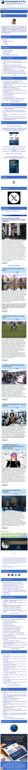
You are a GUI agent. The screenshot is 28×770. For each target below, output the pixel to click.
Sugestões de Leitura (7, 41)
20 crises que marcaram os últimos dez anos (13, 626)
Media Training (6, 593)
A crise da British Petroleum (9, 97)
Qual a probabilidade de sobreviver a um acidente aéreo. (14, 645)
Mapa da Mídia (6, 53)
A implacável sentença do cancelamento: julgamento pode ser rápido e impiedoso (12, 446)
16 (2, 536)
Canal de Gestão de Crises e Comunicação (12, 582)
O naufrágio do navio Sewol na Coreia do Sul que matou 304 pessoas (14, 662)
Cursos (6, 44)
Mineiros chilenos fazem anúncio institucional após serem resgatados (14, 680)
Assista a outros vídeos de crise (14, 685)
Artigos (15, 762)
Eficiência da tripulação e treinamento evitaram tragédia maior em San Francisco (14, 87)
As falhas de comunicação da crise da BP (12, 65)
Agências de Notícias (7, 51)
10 (11, 533)
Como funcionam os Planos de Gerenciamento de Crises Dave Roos (14, 84)
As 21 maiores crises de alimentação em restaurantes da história (14, 635)
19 (10, 536)
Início (3, 533)
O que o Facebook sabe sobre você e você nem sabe (14, 73)
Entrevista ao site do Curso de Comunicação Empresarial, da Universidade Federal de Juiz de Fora (14, 714)
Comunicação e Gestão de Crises (10, 54)
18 (7, 536)
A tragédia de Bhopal (7, 623)
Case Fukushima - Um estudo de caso (11, 629)
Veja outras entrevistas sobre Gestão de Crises (15, 718)
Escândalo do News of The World (10, 622)
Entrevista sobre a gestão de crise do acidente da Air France (14, 704)
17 (4, 536)
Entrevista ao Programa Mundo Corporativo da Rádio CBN (14, 693)
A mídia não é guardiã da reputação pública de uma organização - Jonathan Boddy (14, 600)
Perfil (19, 762)
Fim (18, 536)
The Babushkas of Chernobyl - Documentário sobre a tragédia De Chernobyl (14, 667)
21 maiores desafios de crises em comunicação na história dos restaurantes (14, 643)
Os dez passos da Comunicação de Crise (12, 88)
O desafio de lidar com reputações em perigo (13, 81)
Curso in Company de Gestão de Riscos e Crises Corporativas (14, 592)
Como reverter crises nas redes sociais (11, 631)
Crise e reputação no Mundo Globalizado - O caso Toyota (14, 63)
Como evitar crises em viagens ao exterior (12, 60)
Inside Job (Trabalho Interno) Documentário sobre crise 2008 (14, 659)
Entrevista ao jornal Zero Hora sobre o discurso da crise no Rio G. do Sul (14, 707)
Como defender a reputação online (10, 82)
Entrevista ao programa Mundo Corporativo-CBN (13, 584)
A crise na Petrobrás (7, 95)
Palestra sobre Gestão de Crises (10, 585)
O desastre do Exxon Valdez (9, 625)
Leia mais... (4, 262)
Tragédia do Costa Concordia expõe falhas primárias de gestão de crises (14, 68)
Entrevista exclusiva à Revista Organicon (12, 698)
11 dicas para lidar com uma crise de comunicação (14, 66)
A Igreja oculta (6, 654)
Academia (5, 42)
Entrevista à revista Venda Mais (10, 699)
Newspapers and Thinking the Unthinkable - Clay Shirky (14, 611)
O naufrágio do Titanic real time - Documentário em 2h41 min (14, 675)
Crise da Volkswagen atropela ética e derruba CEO (14, 72)
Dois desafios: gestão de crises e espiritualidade (13, 70)
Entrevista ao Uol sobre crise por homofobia (12, 709)
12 (16, 533)
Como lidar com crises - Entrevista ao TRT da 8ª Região (14, 711)
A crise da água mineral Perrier (10, 636)
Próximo (14, 536)
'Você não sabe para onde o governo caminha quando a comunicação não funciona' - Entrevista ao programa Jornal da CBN (14, 696)
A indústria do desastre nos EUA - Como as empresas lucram (14, 677)
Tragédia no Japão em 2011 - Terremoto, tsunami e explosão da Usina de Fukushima (14, 682)
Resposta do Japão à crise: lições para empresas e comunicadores (14, 91)
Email (17, 272)
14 (22, 533)
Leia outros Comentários (14, 265)
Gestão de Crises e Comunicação (14, 126)
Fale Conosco (11, 762)
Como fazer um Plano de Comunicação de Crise (13, 100)
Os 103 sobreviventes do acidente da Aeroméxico (14, 647)
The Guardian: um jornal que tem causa (11, 609)
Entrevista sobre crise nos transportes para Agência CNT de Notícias (14, 702)
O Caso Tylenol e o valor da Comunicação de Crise (14, 619)
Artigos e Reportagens (8, 50)
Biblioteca (5, 39)
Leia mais (15, 75)
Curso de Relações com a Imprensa (11, 588)
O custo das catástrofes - (9, 93)
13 (19, 533)
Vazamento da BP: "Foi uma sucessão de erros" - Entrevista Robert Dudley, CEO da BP (14, 606)
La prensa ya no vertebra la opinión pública (12, 607)
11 (14, 533)
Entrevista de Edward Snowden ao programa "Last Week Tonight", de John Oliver (14, 664)
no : (13, 437)
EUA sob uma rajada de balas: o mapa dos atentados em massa (14, 639)
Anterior (7, 533)
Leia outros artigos (15, 101)
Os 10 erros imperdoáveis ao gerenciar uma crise (14, 98)
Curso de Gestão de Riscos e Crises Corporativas (14, 589)
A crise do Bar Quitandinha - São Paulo (11, 640)
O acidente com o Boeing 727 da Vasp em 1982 (13, 632)
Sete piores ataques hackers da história (11, 628)
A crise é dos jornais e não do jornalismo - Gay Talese (14, 603)
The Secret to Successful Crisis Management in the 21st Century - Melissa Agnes (14, 672)
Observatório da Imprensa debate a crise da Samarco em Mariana (14, 670)
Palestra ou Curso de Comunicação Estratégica (13, 586)
